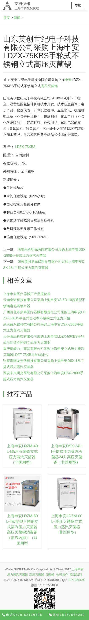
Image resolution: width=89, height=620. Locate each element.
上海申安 (78, 569)
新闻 (17, 17)
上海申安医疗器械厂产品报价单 (27, 294)
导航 (78, 5)
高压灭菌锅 (49, 86)
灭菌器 (49, 574)
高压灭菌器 (36, 574)
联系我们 (76, 574)
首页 (6, 17)
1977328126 (76, 580)
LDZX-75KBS (25, 147)
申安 (68, 80)
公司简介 (62, 574)
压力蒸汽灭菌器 (17, 574)
